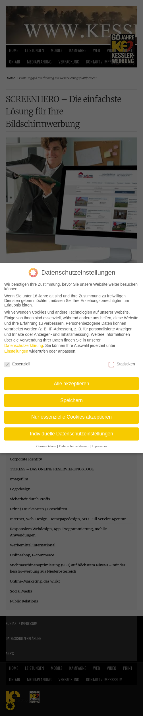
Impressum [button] (99, 442)
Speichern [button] (71, 396)
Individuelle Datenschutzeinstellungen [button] (71, 430)
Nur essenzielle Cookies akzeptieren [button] (71, 413)
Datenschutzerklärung (23, 342)
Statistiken (122, 360)
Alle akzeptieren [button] (71, 379)
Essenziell (17, 360)
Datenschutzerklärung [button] (74, 442)
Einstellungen (16, 347)
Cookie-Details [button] (46, 442)
